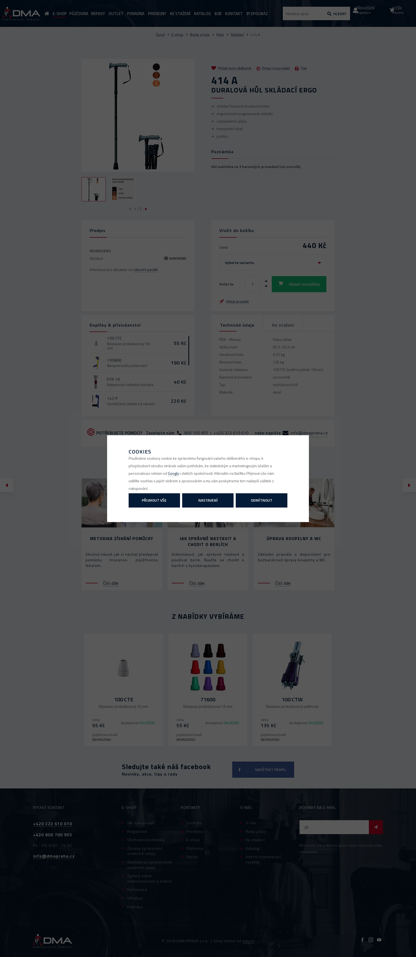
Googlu (173, 473)
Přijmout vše (154, 500)
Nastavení (208, 500)
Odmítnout (261, 500)
